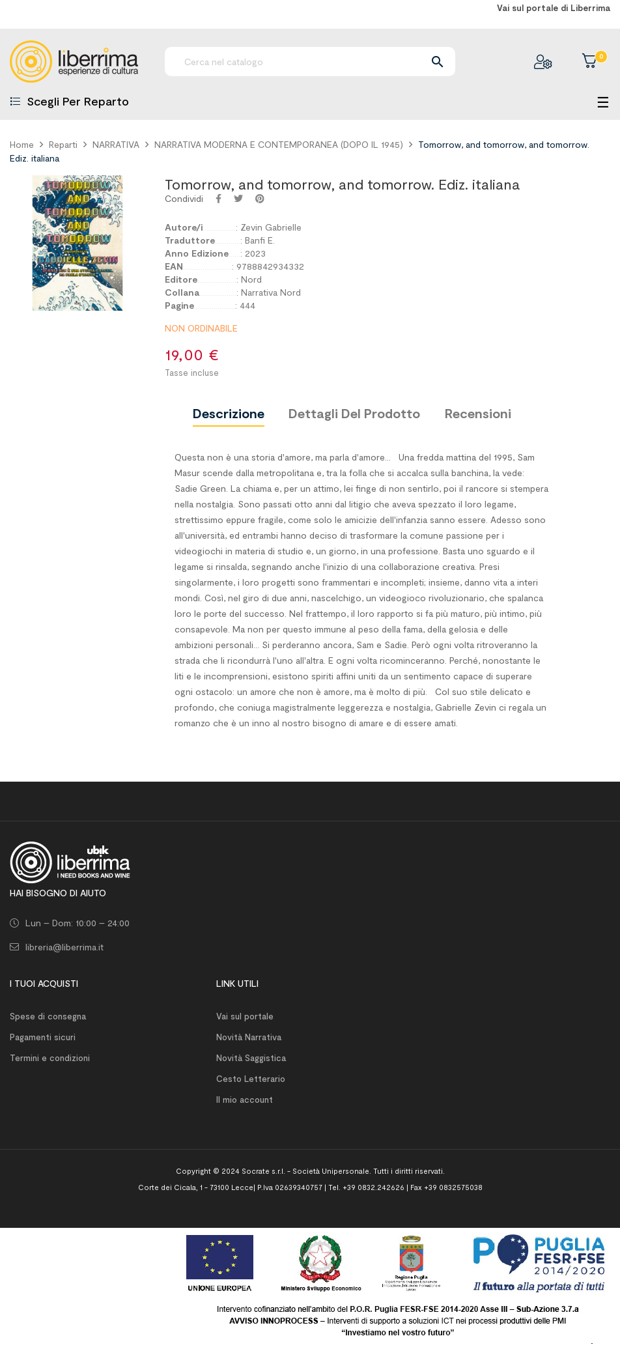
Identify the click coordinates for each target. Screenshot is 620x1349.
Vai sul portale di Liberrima (553, 8)
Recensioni (478, 413)
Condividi (218, 198)
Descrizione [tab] (228, 413)
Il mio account (244, 1099)
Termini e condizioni (50, 1058)
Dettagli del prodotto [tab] (354, 413)
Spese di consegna (48, 1016)
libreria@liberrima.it (64, 946)
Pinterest (259, 198)
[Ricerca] (310, 61)
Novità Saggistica (251, 1058)
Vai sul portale (245, 1016)
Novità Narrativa (248, 1037)
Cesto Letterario (250, 1078)
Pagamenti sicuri (43, 1037)
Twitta (238, 198)
